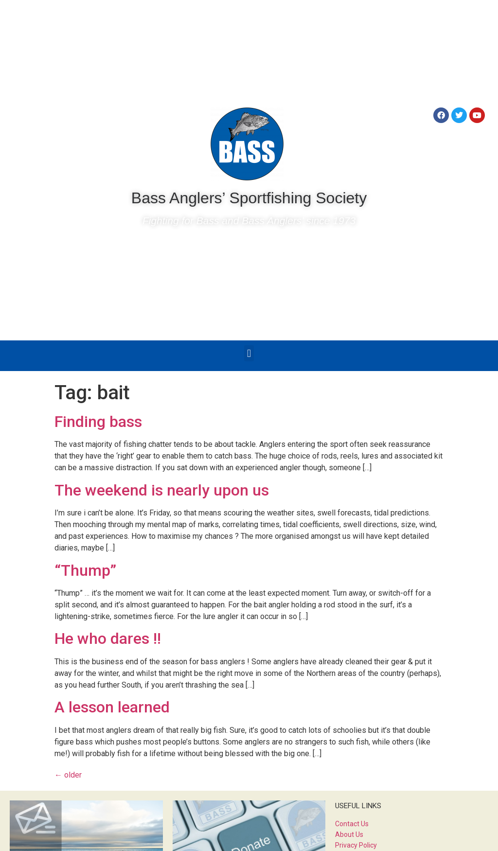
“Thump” (85, 570)
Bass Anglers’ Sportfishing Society (249, 198)
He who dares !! (107, 638)
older (68, 775)
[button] (248, 353)
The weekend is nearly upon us (161, 490)
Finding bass (98, 421)
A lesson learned (112, 707)
